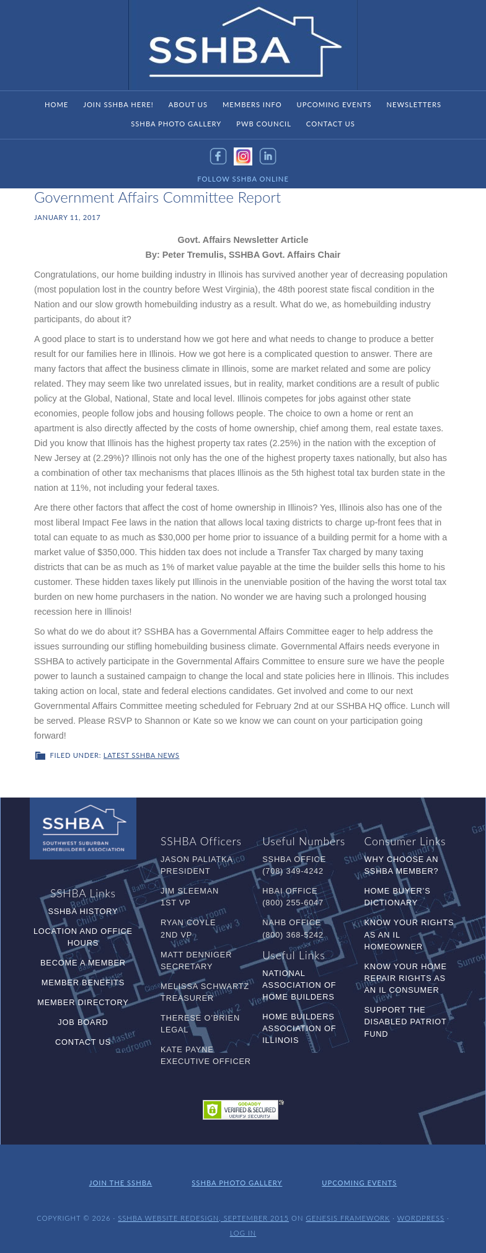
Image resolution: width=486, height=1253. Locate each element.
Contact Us (83, 1042)
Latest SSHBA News (142, 755)
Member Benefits (83, 982)
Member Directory (82, 1002)
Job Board (83, 1022)
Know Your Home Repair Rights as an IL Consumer (406, 978)
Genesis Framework (348, 1218)
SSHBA (243, 45)
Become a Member (83, 962)
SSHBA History (83, 911)
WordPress (420, 1218)
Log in (243, 1233)
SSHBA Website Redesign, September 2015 (203, 1218)
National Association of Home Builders (299, 985)
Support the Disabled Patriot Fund (406, 1021)
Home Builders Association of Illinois (299, 1028)
